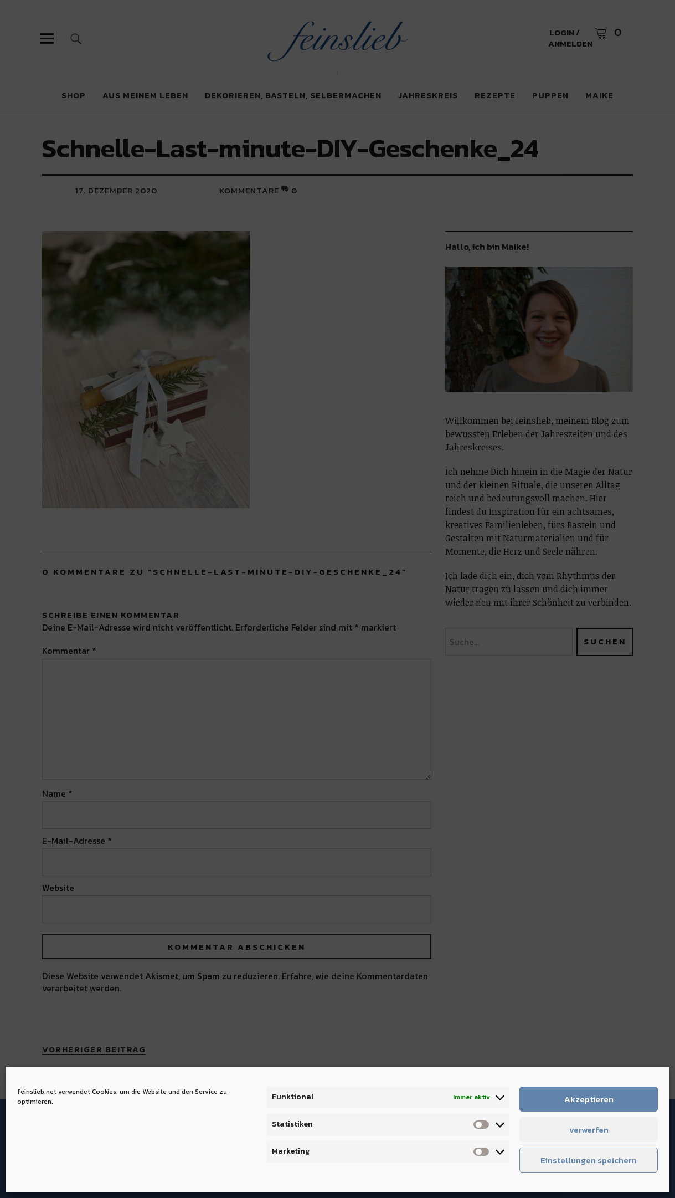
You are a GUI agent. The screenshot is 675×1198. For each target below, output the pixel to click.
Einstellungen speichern (588, 1160)
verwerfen (589, 1129)
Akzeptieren (589, 1099)
